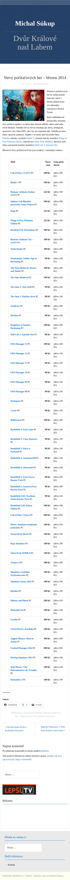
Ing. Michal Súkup (41, 84)
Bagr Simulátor (17, 543)
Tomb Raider (16, 249)
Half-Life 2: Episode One (46, 145)
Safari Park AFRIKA (43, 142)
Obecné (46, 713)
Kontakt (11, 865)
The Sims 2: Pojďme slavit (22, 296)
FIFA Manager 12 (18, 353)
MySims (14, 315)
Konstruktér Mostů (19, 534)
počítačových (43, 716)
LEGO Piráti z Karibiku (22, 629)
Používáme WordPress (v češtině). (17, 876)
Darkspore (15, 401)
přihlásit (45, 751)
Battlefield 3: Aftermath (21, 467)
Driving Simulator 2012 (21, 657)
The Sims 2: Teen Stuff (21, 287)
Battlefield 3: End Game (21, 429)
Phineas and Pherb (19, 600)
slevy (52, 716)
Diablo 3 (30, 138)
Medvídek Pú (16, 610)
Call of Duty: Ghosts (20, 515)
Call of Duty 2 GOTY (20, 173)
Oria (44, 876)
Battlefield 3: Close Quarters (23, 439)
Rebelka (6, 138)
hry (31, 716)
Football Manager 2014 (21, 648)
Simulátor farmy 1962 (21, 581)
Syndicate (15, 306)
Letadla (14, 619)
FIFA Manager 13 (18, 344)
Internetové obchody (33, 713)
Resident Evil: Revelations (22, 230)
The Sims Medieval (19, 277)
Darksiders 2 (16, 680)
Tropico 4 (14, 562)
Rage (12, 211)
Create (13, 410)
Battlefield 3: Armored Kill (23, 458)
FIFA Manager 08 (18, 391)
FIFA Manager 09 (18, 382)
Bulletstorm (16, 420)
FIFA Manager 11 (18, 363)
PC (35, 716)
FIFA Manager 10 (18, 372)
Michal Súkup (35, 23)
